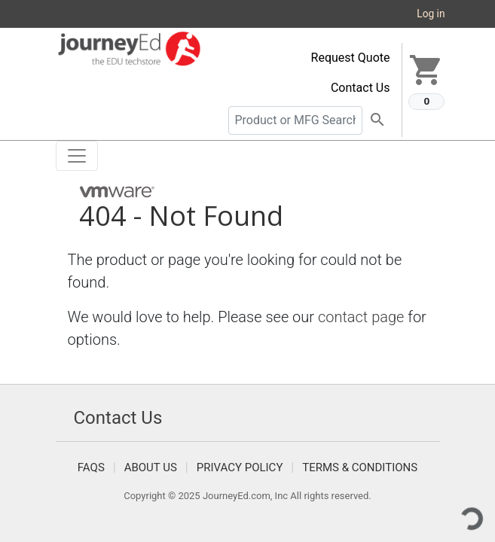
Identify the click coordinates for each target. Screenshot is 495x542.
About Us (150, 467)
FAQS (91, 467)
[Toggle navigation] (77, 156)
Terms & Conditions (359, 467)
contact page (361, 317)
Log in (431, 14)
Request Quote (350, 57)
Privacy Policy (240, 467)
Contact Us (360, 88)
